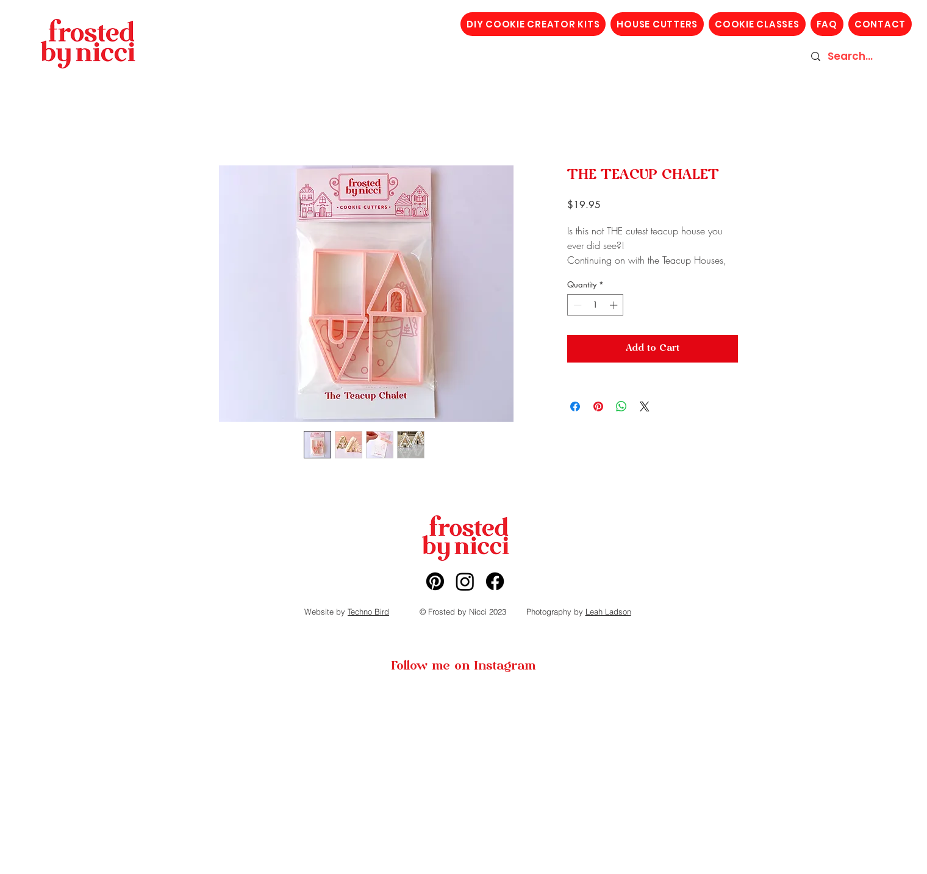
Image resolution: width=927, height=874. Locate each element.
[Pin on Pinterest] (598, 406)
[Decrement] (576, 305)
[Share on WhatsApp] (621, 406)
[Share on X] (644, 406)
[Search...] (857, 56)
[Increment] (614, 305)
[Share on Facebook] (575, 406)
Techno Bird (368, 611)
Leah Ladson (608, 611)
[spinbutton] (595, 305)
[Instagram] (465, 581)
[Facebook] (495, 581)
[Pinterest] (435, 581)
